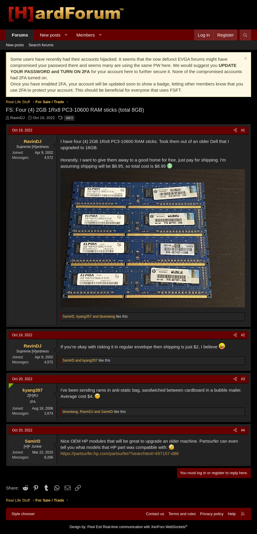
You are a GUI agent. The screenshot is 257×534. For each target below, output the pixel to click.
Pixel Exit (94, 527)
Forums (20, 34)
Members (85, 34)
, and (89, 316)
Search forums (41, 45)
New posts (50, 34)
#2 (243, 335)
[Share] (235, 130)
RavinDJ (17, 118)
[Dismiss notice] (244, 59)
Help (232, 514)
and (80, 360)
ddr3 (69, 118)
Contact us (155, 514)
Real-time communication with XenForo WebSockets (145, 527)
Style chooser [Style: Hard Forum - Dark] (23, 514)
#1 (243, 130)
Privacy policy (211, 514)
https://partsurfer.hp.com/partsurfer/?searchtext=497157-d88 (119, 453)
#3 (243, 379)
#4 (243, 430)
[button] (66, 34)
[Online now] (10, 384)
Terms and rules (182, 514)
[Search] (245, 34)
